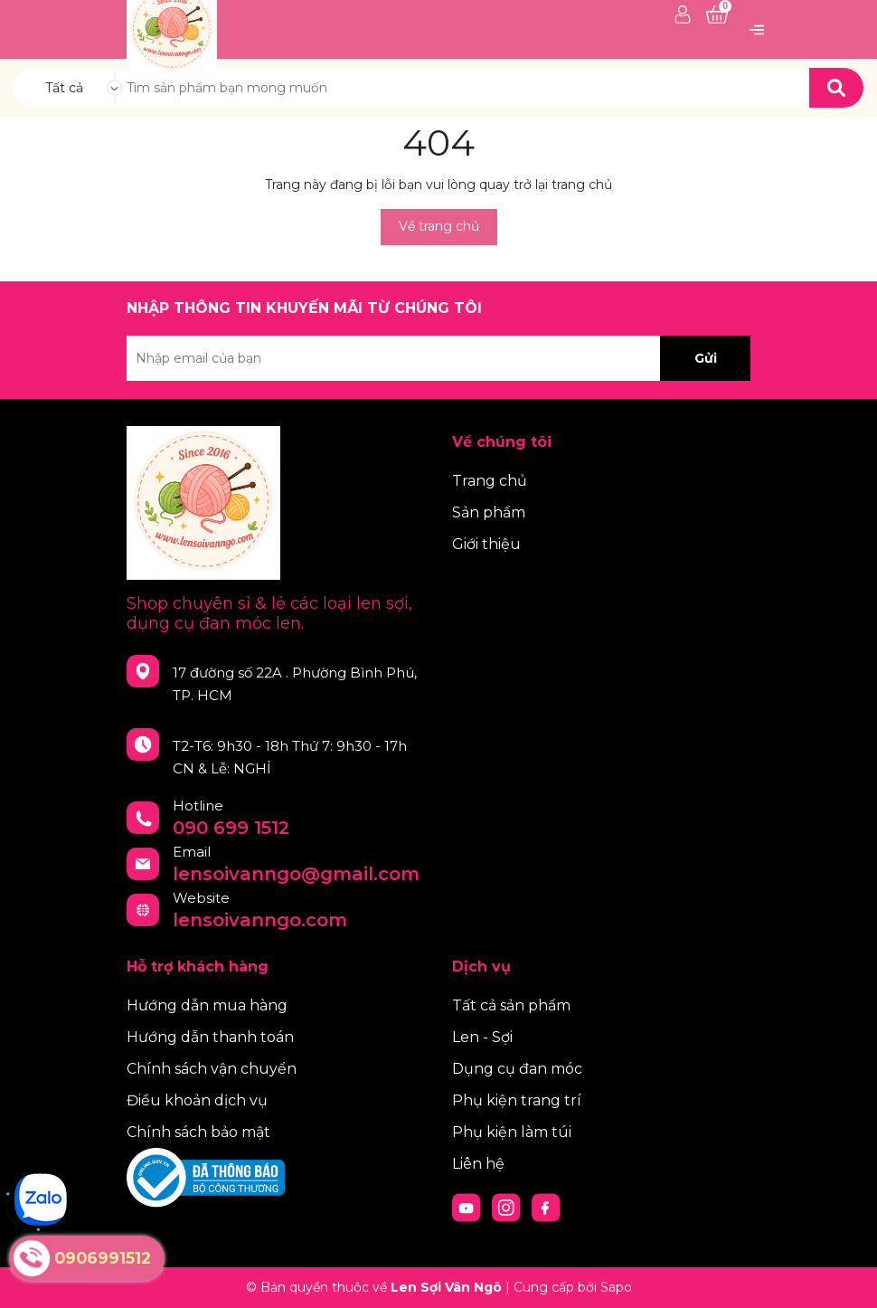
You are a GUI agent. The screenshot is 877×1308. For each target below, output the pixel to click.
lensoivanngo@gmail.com (296, 874)
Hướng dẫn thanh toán (210, 1037)
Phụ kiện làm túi (511, 1132)
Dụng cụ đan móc (517, 1068)
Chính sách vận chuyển (212, 1068)
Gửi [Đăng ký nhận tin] (705, 358)
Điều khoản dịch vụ (197, 1100)
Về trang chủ (439, 226)
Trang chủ (489, 480)
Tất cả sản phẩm (511, 1005)
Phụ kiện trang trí (516, 1100)
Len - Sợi (482, 1037)
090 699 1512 (231, 828)
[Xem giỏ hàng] (717, 15)
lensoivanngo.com (260, 920)
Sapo (616, 1287)
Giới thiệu (486, 544)
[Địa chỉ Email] (438, 358)
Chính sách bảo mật (198, 1132)
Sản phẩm (488, 512)
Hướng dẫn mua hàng (207, 1005)
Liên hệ (478, 1163)
